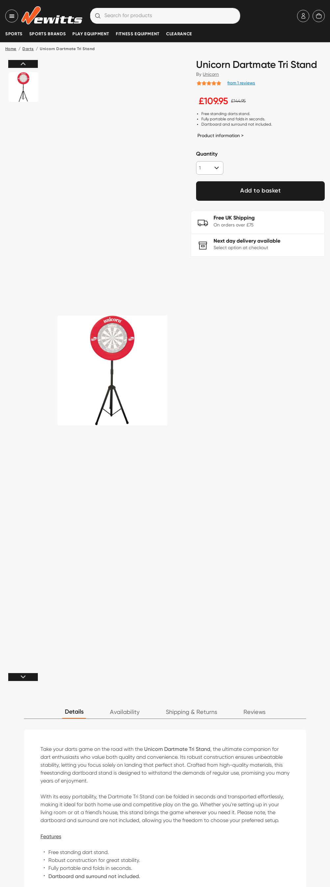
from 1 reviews (241, 82)
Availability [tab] (125, 712)
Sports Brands (47, 34)
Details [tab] (74, 712)
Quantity (206, 154)
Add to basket (260, 191)
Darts (28, 49)
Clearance (179, 34)
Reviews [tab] (254, 712)
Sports (14, 34)
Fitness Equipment (138, 34)
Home (10, 49)
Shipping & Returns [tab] (191, 712)
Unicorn (211, 74)
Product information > (220, 135)
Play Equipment (90, 34)
